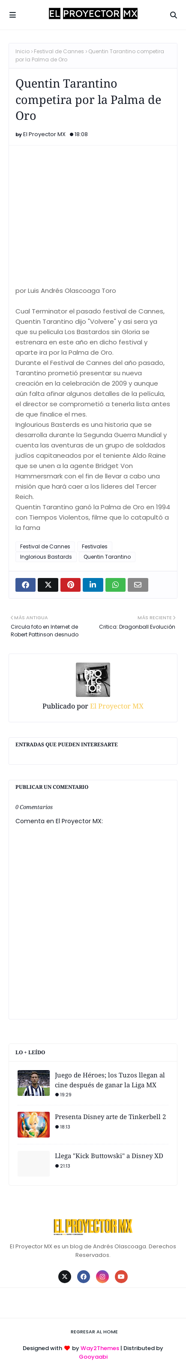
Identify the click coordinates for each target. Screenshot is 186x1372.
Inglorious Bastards (46, 556)
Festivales (95, 546)
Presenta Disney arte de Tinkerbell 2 (110, 1116)
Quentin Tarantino (107, 556)
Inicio (22, 51)
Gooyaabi (93, 1357)
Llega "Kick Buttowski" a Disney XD (109, 1155)
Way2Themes (100, 1348)
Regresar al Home (94, 1331)
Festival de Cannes (59, 51)
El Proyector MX (44, 134)
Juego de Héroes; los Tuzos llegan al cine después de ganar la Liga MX (110, 1080)
